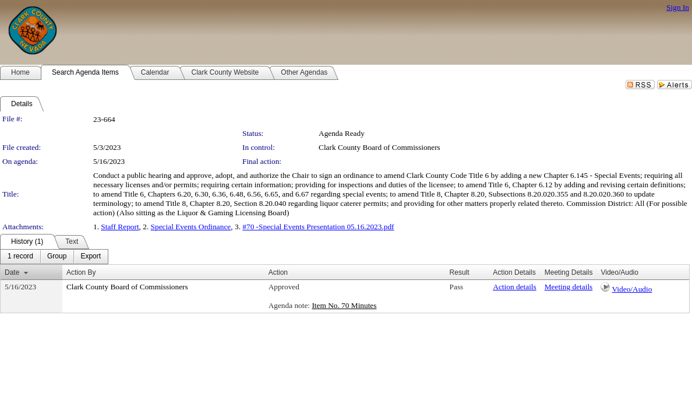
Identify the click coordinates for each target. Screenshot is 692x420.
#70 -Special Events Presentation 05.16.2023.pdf (318, 226)
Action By (81, 272)
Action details (514, 286)
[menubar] (54, 256)
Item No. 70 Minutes (344, 305)
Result (459, 272)
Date (12, 272)
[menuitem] (20, 257)
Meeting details (569, 286)
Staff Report (120, 226)
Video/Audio (632, 289)
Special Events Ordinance (191, 226)
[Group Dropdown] (56, 257)
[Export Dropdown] (90, 257)
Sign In (677, 7)
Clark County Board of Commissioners (379, 147)
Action (278, 272)
